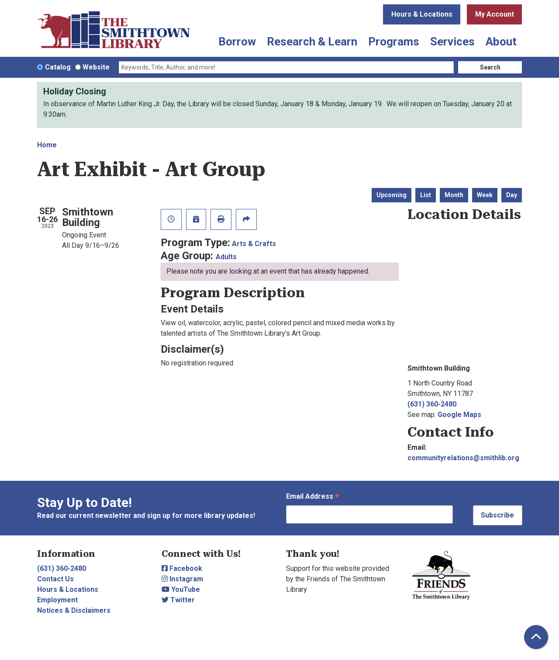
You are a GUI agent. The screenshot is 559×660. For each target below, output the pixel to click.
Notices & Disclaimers (73, 610)
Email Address (312, 497)
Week (485, 194)
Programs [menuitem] (393, 41)
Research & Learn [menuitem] (312, 41)
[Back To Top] (536, 637)
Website (96, 67)
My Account (494, 14)
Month (454, 194)
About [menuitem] (501, 41)
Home (47, 145)
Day (511, 194)
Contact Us (55, 579)
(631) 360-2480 (431, 404)
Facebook (182, 568)
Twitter (178, 600)
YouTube (181, 589)
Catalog (58, 67)
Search (490, 67)
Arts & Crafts (254, 244)
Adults (226, 257)
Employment (57, 600)
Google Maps (459, 414)
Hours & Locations (421, 14)
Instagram (182, 579)
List (425, 194)
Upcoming (391, 194)
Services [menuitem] (452, 41)
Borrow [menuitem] (237, 41)
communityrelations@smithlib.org (463, 458)
